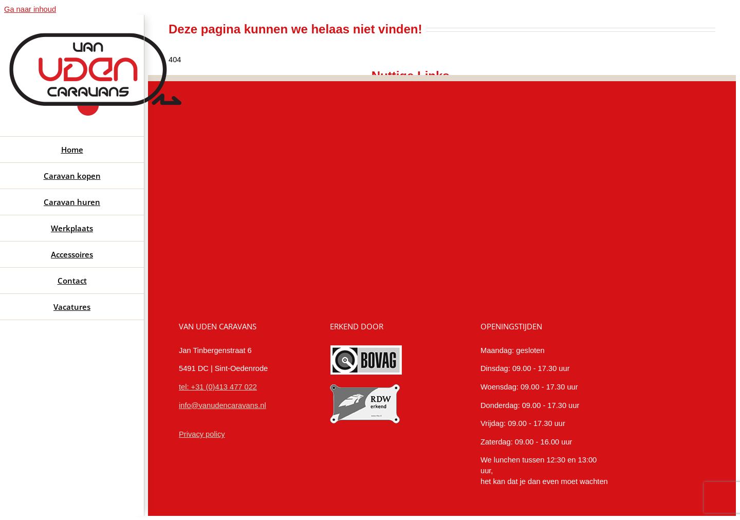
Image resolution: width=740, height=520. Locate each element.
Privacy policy (202, 434)
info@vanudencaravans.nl (222, 405)
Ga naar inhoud (30, 9)
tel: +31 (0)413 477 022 (218, 387)
